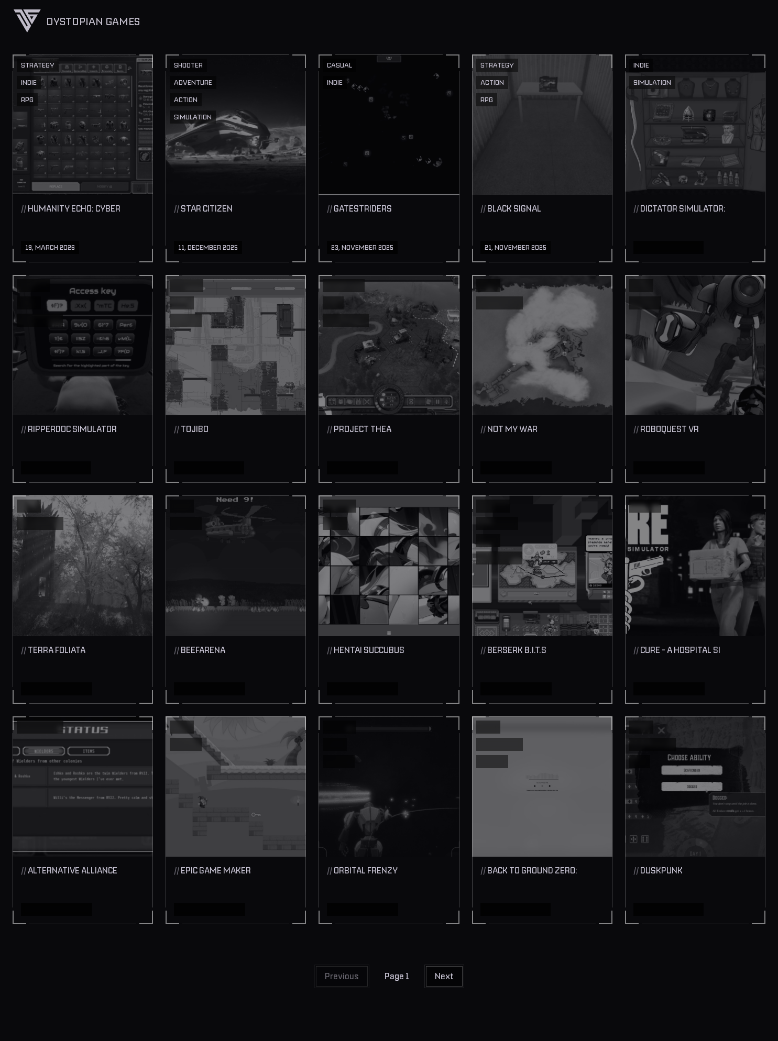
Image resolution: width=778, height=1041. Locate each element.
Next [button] (444, 976)
